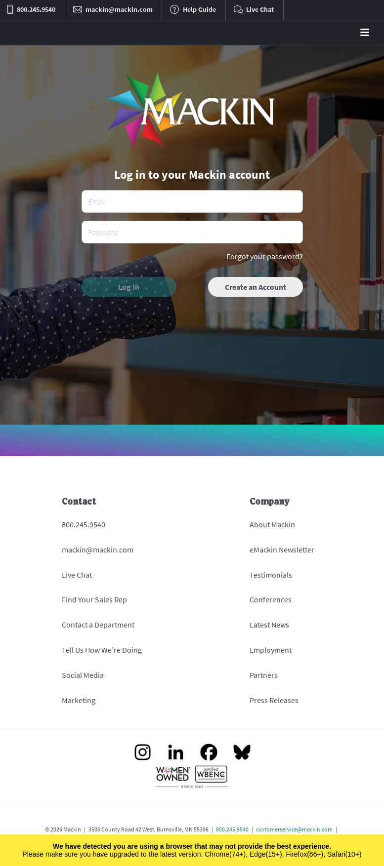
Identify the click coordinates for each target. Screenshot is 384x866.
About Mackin (272, 524)
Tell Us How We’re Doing (102, 650)
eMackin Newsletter (282, 549)
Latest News (269, 625)
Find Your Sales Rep (94, 599)
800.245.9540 (83, 524)
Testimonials (271, 575)
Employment (271, 650)
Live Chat (77, 575)
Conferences (271, 599)
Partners (264, 675)
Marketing (78, 700)
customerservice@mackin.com (294, 829)
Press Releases (274, 700)
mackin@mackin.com (97, 549)
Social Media (83, 675)
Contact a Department (98, 625)
